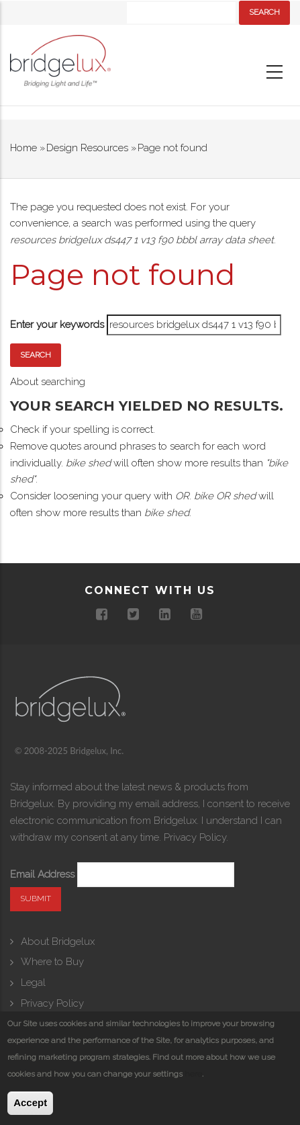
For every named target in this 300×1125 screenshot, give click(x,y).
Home (23, 148)
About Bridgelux (58, 941)
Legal (33, 982)
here (193, 1074)
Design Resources (87, 148)
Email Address (42, 874)
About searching (47, 382)
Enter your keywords (57, 325)
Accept (30, 1102)
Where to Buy (52, 962)
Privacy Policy (195, 837)
